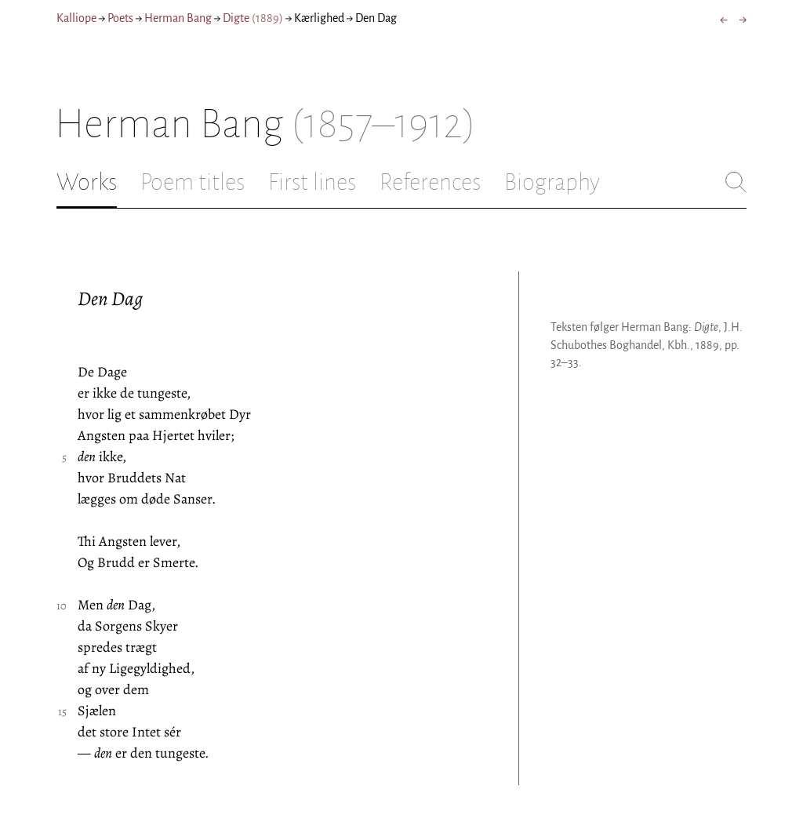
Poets (120, 18)
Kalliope (76, 18)
